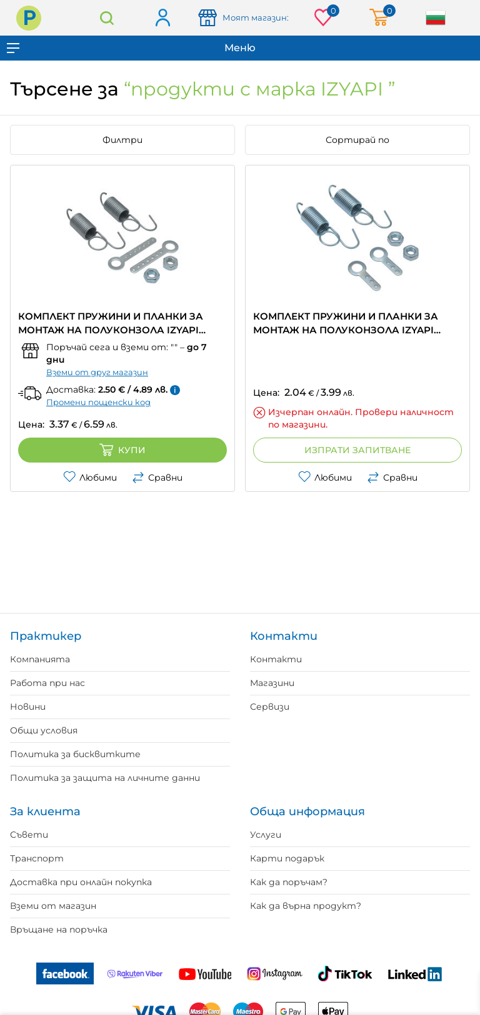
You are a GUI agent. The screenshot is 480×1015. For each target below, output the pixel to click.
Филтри (122, 139)
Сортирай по (357, 139)
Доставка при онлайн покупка (81, 882)
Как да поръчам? (289, 882)
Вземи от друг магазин (97, 372)
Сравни (157, 477)
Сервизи (269, 706)
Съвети (29, 834)
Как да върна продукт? (305, 905)
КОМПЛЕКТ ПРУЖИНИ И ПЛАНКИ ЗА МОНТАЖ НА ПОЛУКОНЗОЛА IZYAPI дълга (110, 323)
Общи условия (44, 730)
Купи (122, 450)
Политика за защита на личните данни (105, 777)
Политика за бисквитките (75, 754)
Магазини (272, 683)
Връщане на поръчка (59, 929)
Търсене (107, 18)
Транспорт (37, 858)
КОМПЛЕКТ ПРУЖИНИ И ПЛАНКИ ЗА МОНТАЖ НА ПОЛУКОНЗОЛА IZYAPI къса (345, 323)
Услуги (265, 834)
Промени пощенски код (98, 402)
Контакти (276, 659)
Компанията (40, 659)
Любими (90, 477)
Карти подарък (287, 858)
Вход (162, 18)
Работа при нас (47, 683)
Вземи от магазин (53, 905)
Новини (28, 706)
